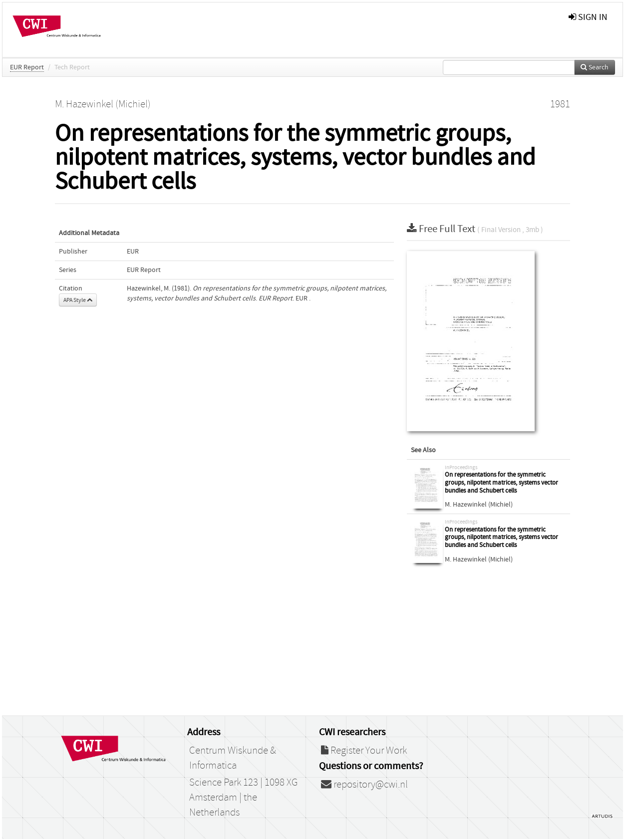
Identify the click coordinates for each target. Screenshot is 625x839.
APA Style (77, 299)
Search (595, 67)
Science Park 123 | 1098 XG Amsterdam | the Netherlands (243, 798)
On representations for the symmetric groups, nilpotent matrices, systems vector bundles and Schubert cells (501, 482)
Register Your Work (364, 751)
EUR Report (27, 67)
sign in (588, 17)
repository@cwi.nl (364, 785)
